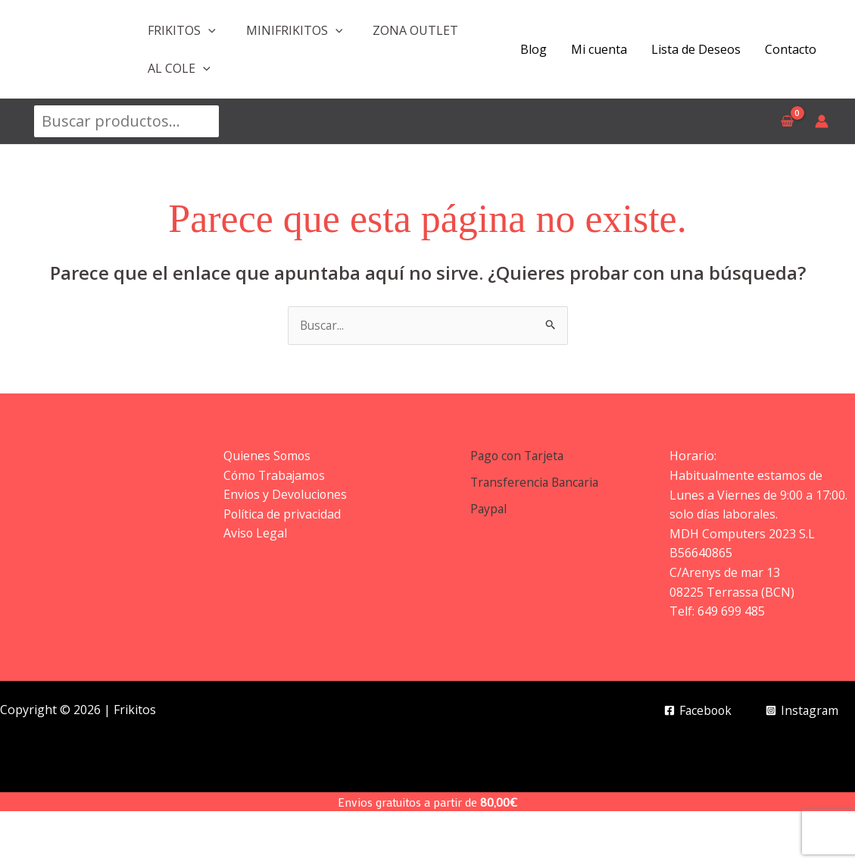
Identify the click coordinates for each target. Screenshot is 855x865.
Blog (533, 49)
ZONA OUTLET (415, 30)
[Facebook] (695, 711)
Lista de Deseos (696, 49)
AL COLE (179, 68)
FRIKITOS (182, 30)
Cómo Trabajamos (276, 475)
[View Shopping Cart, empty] (787, 121)
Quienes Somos (267, 456)
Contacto (790, 49)
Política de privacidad (282, 514)
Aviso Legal (255, 533)
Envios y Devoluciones (286, 495)
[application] (208, 30)
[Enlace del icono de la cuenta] (821, 121)
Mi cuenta (599, 49)
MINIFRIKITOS (294, 30)
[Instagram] (801, 711)
